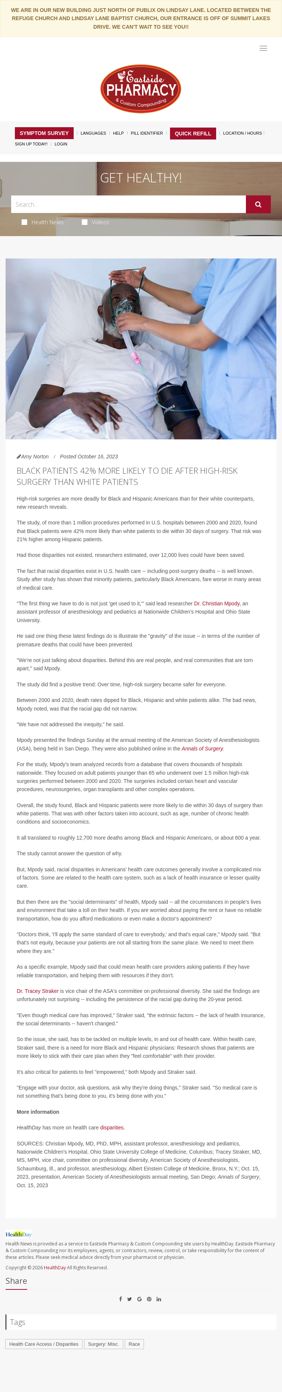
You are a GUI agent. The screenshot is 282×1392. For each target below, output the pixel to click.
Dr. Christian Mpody (217, 603)
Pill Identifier (147, 133)
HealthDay (55, 1267)
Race (134, 1344)
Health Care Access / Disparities (43, 1344)
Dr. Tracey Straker (38, 991)
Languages (93, 133)
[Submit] (258, 204)
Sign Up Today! (31, 144)
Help (118, 133)
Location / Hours (242, 133)
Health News (43, 222)
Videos (95, 222)
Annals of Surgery (202, 749)
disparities (112, 1128)
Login (61, 144)
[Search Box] (128, 204)
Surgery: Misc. (103, 1344)
